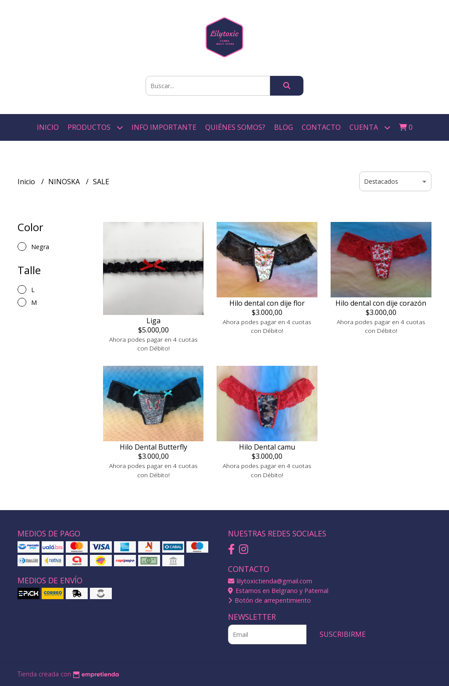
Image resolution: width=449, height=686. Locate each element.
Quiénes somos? (235, 127)
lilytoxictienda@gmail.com (270, 581)
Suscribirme (343, 634)
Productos (95, 127)
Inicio (48, 127)
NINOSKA (65, 181)
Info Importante (164, 127)
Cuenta (369, 127)
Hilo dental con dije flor (267, 303)
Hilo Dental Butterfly (153, 447)
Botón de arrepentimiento (269, 600)
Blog (283, 127)
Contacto (321, 127)
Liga (153, 320)
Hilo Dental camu (267, 447)
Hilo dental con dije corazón (380, 303)
